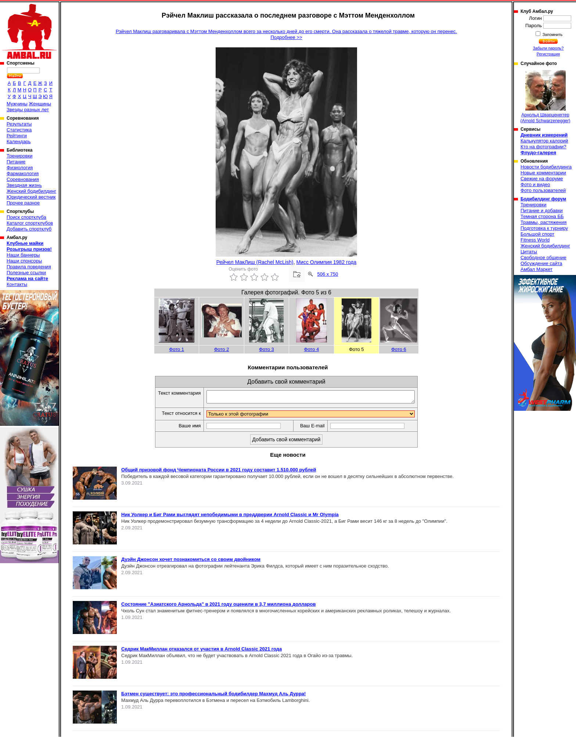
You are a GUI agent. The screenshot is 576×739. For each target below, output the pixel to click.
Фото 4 (311, 349)
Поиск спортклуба (26, 217)
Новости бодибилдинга (546, 167)
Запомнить (552, 34)
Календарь (19, 141)
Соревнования (23, 179)
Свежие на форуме (542, 178)
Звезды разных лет (28, 109)
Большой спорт (537, 234)
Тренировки (19, 156)
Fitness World (535, 240)
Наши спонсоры (24, 261)
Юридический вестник (31, 197)
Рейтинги (17, 135)
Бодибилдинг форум (543, 199)
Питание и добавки (542, 210)
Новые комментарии (543, 172)
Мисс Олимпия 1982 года (326, 262)
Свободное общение (543, 257)
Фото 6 (398, 349)
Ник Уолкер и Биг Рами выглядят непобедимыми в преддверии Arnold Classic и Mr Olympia (230, 516)
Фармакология (23, 173)
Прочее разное (23, 203)
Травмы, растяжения (543, 222)
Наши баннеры (23, 255)
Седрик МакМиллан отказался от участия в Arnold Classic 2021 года (201, 651)
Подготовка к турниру (544, 228)
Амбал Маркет (536, 269)
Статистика (19, 130)
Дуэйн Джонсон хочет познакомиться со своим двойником (190, 561)
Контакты (17, 284)
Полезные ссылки (26, 272)
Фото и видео (535, 184)
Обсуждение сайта (541, 263)
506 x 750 (327, 274)
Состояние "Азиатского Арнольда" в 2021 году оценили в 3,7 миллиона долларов (218, 606)
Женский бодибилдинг (31, 191)
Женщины (40, 103)
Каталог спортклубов (30, 223)
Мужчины (17, 103)
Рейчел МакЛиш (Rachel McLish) (255, 262)
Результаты (19, 124)
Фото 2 (221, 349)
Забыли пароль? (548, 48)
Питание (16, 161)
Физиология (20, 167)
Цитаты (529, 251)
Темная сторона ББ (542, 216)
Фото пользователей (543, 190)
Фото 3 (266, 349)
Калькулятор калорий (544, 141)
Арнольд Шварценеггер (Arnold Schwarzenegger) (545, 96)
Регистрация (548, 54)
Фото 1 (176, 349)
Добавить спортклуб (29, 229)
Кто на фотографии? (543, 146)
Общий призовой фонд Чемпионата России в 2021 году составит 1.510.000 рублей (218, 472)
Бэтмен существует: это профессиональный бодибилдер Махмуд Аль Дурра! (213, 696)
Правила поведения (29, 266)
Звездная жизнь (24, 185)
